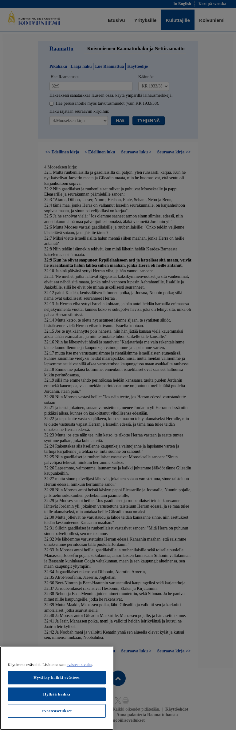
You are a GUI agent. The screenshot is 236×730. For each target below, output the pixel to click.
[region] (56, 688)
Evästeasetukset (56, 710)
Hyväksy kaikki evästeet (56, 677)
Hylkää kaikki (56, 694)
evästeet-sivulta (79, 664)
